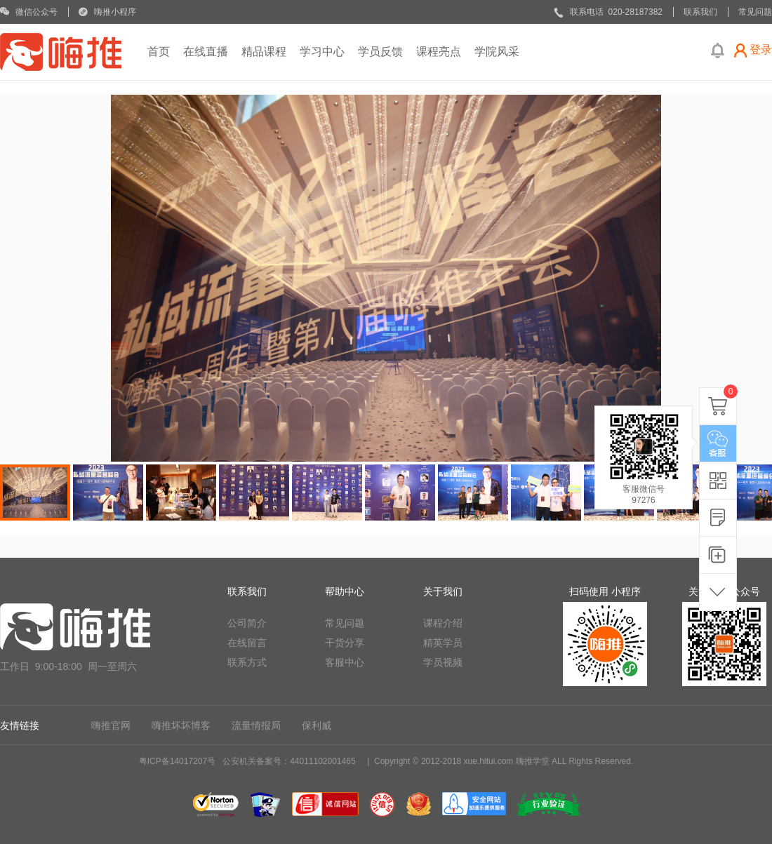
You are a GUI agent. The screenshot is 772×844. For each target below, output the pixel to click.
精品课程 (263, 52)
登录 (761, 49)
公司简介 (247, 623)
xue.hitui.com (489, 761)
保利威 (316, 725)
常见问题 (344, 623)
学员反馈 (380, 52)
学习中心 (322, 52)
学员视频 (442, 662)
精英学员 (442, 642)
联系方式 (247, 662)
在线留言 (247, 642)
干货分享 (344, 642)
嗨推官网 (111, 725)
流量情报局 (256, 725)
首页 (158, 52)
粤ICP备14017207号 (177, 761)
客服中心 (344, 662)
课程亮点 (438, 52)
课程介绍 (442, 623)
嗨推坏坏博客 (181, 725)
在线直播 (205, 52)
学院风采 (496, 52)
